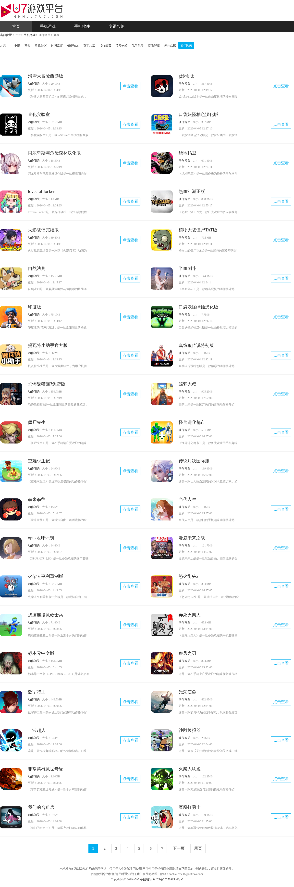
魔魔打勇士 (190, 807)
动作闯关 (186, 45)
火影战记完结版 (43, 230)
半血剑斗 (187, 268)
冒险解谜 (154, 45)
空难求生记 (39, 460)
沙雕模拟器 (190, 730)
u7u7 (18, 35)
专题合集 (116, 26)
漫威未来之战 (192, 537)
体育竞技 (170, 45)
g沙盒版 (186, 76)
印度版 (34, 306)
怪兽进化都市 (192, 422)
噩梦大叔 (187, 383)
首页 (16, 26)
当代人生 (187, 499)
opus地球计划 (41, 537)
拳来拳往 (37, 499)
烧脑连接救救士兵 (45, 614)
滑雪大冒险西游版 (45, 76)
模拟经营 (73, 45)
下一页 (178, 848)
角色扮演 (41, 45)
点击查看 (130, 86)
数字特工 (37, 691)
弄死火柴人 (190, 614)
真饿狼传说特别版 (196, 345)
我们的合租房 (41, 807)
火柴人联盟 (190, 768)
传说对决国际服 (194, 460)
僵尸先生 (37, 422)
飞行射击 (105, 45)
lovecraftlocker (41, 191)
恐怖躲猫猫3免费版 (46, 383)
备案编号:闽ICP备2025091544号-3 (161, 879)
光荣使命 (187, 691)
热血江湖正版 (192, 191)
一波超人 (37, 730)
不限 (17, 45)
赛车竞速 (89, 45)
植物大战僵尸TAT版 (198, 230)
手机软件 (82, 26)
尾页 (198, 848)
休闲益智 (57, 45)
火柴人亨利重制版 (45, 576)
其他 (27, 45)
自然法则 (37, 268)
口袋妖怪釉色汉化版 (198, 114)
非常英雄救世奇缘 (45, 768)
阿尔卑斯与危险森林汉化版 (54, 153)
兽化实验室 (39, 114)
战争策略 (138, 45)
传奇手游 (121, 45)
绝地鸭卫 (187, 153)
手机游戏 (48, 26)
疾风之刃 (187, 653)
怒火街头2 (188, 576)
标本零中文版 (41, 653)
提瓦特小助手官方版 (48, 345)
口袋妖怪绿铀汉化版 (198, 306)
